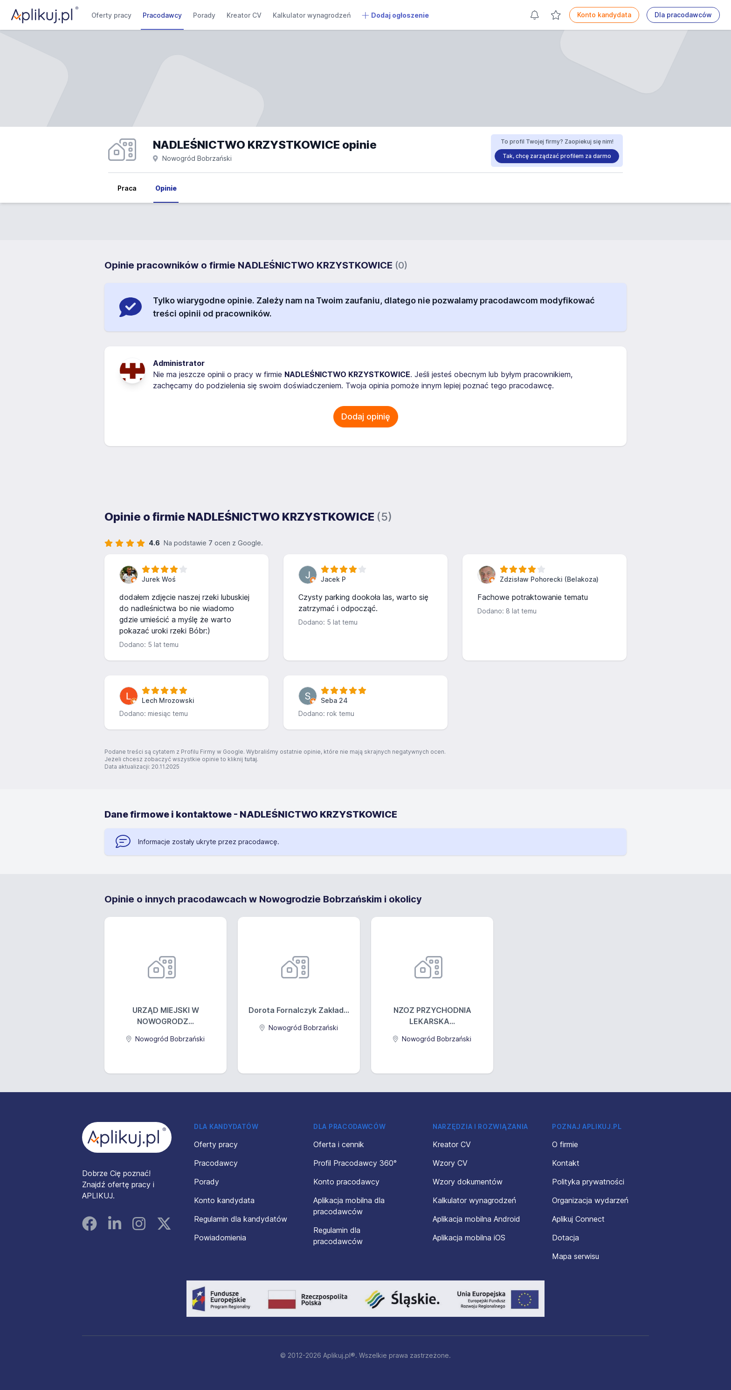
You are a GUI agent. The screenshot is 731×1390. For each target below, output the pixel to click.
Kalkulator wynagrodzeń (312, 15)
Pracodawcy (162, 15)
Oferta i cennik (338, 1144)
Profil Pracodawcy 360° (355, 1163)
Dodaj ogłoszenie (395, 15)
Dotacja (565, 1237)
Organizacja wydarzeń (590, 1200)
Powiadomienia (220, 1237)
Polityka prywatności (588, 1181)
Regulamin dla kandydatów (240, 1219)
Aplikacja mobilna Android (476, 1219)
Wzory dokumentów (468, 1181)
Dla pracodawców (683, 15)
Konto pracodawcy (346, 1181)
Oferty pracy (111, 15)
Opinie (166, 188)
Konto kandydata (604, 15)
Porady (204, 15)
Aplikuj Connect (578, 1219)
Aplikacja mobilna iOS (469, 1237)
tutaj (250, 759)
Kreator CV (244, 15)
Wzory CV (450, 1163)
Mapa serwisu (575, 1256)
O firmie (565, 1144)
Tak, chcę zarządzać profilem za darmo (557, 155)
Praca (127, 188)
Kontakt (565, 1163)
